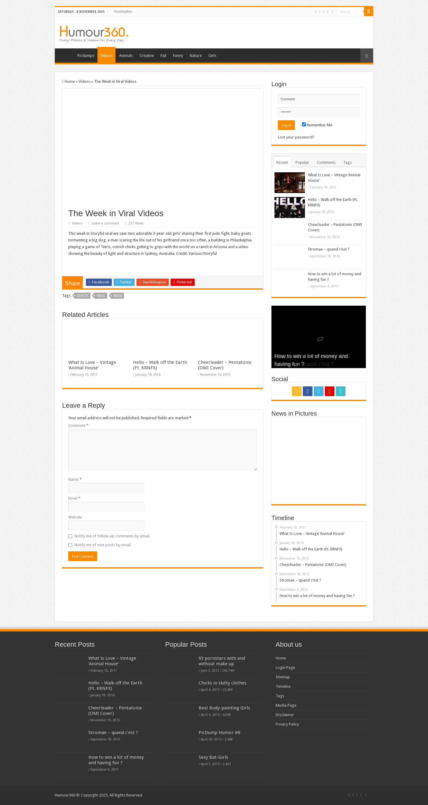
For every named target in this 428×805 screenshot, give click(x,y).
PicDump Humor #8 (219, 732)
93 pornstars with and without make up (222, 661)
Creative (147, 55)
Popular (302, 162)
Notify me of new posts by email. (103, 545)
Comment (78, 425)
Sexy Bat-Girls (213, 757)
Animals (126, 55)
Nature (196, 55)
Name (75, 479)
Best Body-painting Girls (224, 708)
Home (66, 54)
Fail (163, 55)
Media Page (286, 705)
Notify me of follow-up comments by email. (112, 536)
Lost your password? (296, 137)
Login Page (285, 667)
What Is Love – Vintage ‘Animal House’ (92, 365)
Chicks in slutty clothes (222, 683)
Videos (106, 55)
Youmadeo (123, 11)
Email (74, 498)
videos (82, 296)
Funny (178, 55)
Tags (347, 162)
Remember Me (317, 125)
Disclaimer (285, 714)
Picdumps (85, 55)
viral (101, 296)
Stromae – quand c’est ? (328, 249)
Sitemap (283, 677)
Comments (326, 162)
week (117, 296)
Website (75, 517)
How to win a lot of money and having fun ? (116, 759)
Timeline (283, 686)
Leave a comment (105, 223)
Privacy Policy (287, 724)
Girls (212, 55)
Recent (282, 162)
